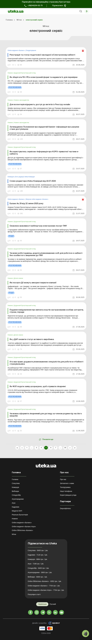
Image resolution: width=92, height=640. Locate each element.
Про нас (63, 479)
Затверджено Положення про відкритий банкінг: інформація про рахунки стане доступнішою (44, 128)
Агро (13, 503)
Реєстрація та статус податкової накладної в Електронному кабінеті (42, 55)
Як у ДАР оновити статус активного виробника (32, 339)
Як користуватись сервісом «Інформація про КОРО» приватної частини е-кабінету (44, 153)
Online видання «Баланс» (16, 50)
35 (65, 448)
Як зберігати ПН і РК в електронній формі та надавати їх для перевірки (43, 77)
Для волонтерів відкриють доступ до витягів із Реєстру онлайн (40, 104)
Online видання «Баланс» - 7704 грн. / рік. (44, 586)
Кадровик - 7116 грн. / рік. (38, 555)
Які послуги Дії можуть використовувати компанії (33, 283)
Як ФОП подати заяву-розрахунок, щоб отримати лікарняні (38, 386)
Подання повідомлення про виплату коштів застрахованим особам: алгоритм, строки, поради (47, 311)
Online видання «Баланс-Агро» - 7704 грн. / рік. (46, 590)
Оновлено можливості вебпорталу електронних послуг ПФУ (38, 226)
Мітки (14, 534)
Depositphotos (65, 508)
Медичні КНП (17, 511)
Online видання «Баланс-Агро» (24, 526)
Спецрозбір (16, 495)
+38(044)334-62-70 (35, 5)
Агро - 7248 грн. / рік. (36, 564)
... (31, 448)
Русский (53, 604)
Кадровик (15, 507)
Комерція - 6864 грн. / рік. (37, 559)
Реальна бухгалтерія (20, 515)
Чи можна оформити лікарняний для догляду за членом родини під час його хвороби (46, 415)
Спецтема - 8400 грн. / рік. (38, 550)
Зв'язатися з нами (67, 483)
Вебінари (15, 491)
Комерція (11, 177)
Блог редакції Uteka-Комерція (25, 177)
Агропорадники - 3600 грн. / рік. (40, 572)
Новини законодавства (21, 100)
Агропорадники (18, 499)
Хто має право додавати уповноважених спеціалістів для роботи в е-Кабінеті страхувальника (46, 363)
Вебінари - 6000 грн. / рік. (37, 577)
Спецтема (16, 483)
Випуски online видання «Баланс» (37, 199)
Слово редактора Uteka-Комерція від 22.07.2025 (33, 181)
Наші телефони (66, 491)
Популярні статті (34, 594)
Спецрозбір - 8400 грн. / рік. (38, 568)
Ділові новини (18, 278)
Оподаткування (31, 50)
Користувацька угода (68, 495)
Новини (10, 73)
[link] (46, 57)
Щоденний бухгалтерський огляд (25, 73)
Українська (42, 604)
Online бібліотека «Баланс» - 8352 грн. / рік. (45, 581)
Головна (15, 479)
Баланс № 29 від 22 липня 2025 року (26, 203)
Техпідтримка (65, 487)
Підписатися (57, 5)
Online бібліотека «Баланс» (22, 530)
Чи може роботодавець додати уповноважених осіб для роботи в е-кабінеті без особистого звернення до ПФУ (46, 254)
